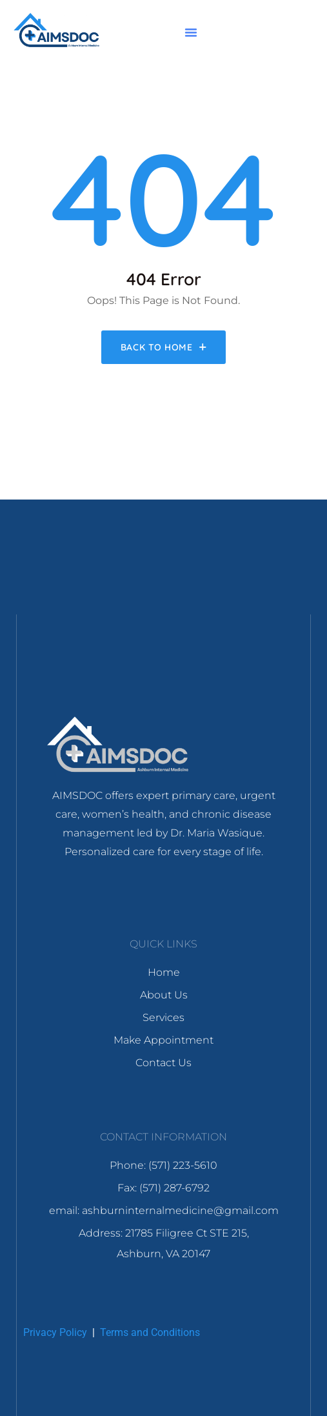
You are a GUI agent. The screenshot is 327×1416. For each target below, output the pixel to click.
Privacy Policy (55, 1332)
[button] (191, 32)
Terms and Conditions (150, 1332)
